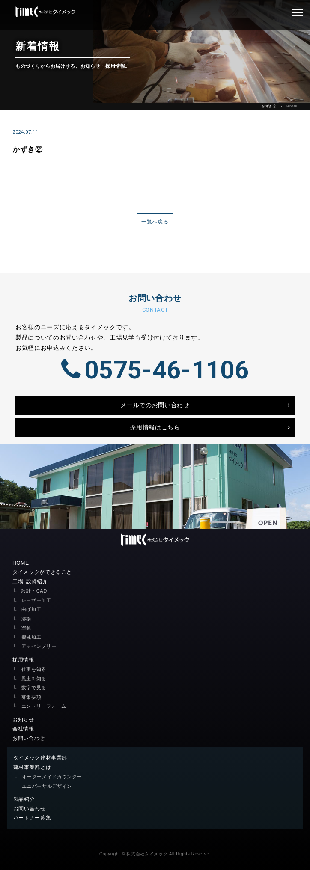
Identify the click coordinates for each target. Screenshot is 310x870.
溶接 (26, 618)
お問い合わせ (28, 738)
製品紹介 (24, 799)
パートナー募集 (32, 818)
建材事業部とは (32, 767)
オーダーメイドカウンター (52, 776)
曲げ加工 (31, 609)
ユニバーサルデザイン (47, 786)
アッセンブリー (39, 646)
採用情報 (23, 660)
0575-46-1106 (155, 370)
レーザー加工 (36, 600)
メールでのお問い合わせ (154, 405)
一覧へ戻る (154, 222)
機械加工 (31, 637)
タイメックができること (42, 572)
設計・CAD (34, 590)
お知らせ (23, 720)
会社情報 (23, 729)
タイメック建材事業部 (40, 758)
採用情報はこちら (155, 427)
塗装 (26, 627)
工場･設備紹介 (30, 581)
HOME (292, 106)
